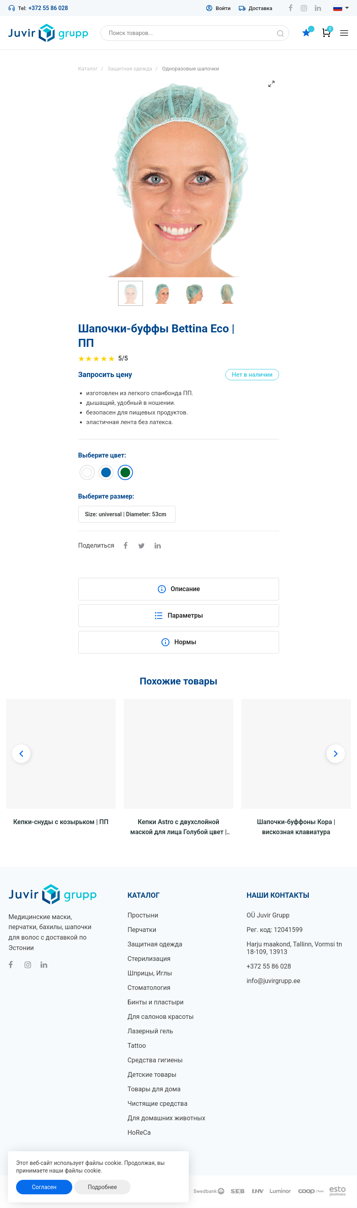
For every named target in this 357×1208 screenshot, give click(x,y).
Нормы (178, 642)
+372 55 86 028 (48, 8)
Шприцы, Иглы (149, 973)
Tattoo (136, 1045)
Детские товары (151, 1074)
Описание (178, 589)
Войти (218, 8)
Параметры (178, 615)
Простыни (142, 915)
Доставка (255, 8)
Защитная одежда (154, 944)
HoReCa (139, 1132)
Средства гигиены (154, 1060)
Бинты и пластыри (155, 1002)
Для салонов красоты (160, 1016)
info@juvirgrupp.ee (273, 981)
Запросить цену (105, 374)
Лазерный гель (150, 1031)
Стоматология (148, 988)
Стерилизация (148, 959)
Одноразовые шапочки (190, 69)
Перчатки (141, 930)
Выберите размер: (106, 496)
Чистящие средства (157, 1103)
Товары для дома (153, 1089)
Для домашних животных (166, 1118)
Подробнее (102, 1187)
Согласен (44, 1187)
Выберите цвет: (102, 455)
